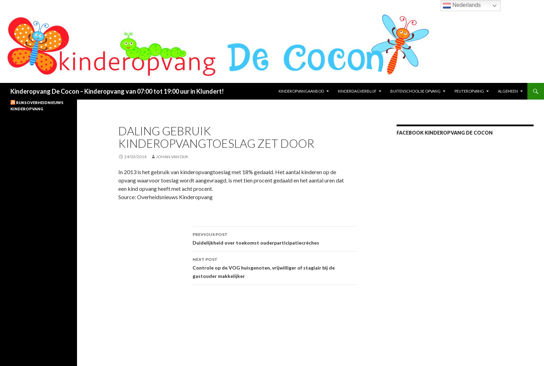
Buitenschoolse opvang (415, 91)
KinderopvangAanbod (301, 91)
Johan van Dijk (172, 156)
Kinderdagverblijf (357, 91)
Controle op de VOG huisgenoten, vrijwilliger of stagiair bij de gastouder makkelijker (275, 267)
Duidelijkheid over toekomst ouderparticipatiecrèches (275, 238)
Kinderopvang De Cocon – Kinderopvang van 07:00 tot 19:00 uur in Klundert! (117, 91)
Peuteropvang (469, 91)
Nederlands (462, 5)
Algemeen (508, 91)
